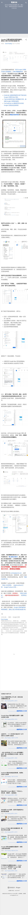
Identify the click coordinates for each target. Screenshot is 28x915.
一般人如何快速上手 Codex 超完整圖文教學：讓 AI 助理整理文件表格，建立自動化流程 (12, 754)
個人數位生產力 (13, 556)
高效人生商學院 (6, 585)
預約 (9, 617)
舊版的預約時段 (14, 114)
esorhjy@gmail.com (16, 573)
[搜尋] (26, 3)
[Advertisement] (13, 23)
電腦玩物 (14, 2)
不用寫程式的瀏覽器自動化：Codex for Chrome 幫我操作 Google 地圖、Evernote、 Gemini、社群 (11, 867)
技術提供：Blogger (14, 887)
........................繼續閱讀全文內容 (17, 711)
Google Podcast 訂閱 (10, 587)
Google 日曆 (16, 617)
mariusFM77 (17, 890)
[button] (26, 40)
